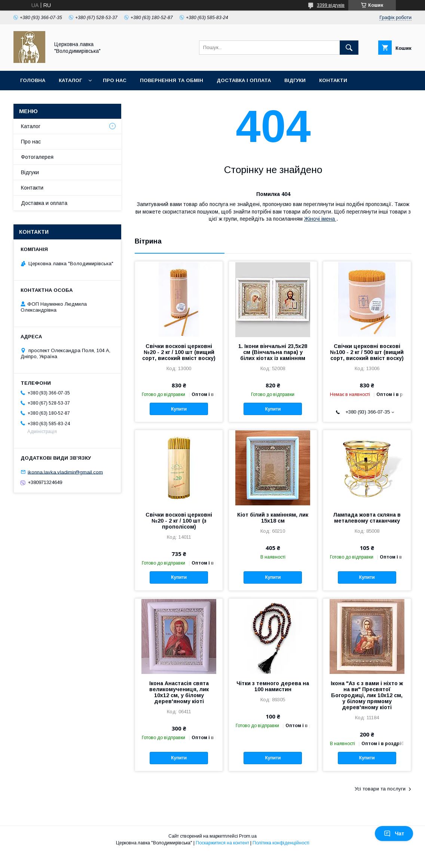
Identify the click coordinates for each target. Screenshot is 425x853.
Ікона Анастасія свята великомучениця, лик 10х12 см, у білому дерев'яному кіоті (179, 692)
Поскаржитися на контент (222, 843)
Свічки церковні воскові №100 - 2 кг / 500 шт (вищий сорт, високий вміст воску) (367, 352)
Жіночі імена (320, 219)
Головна (32, 80)
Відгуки (295, 80)
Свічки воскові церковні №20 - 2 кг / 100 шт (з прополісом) (179, 521)
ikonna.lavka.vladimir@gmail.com (65, 472)
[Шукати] (349, 47)
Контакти (333, 80)
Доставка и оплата (44, 203)
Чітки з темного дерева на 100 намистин (272, 686)
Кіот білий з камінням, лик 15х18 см (272, 518)
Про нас (114, 80)
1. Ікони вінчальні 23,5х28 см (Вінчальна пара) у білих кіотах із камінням (272, 352)
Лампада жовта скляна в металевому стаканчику (367, 518)
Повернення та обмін (171, 80)
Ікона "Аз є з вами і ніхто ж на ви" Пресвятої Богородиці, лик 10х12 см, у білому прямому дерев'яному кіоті (367, 695)
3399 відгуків (331, 5)
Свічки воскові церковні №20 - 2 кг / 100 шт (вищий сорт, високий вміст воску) (178, 352)
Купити (179, 409)
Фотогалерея (37, 157)
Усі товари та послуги (380, 789)
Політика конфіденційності (281, 843)
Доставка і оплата (244, 80)
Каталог (70, 80)
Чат (394, 833)
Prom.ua (248, 836)
